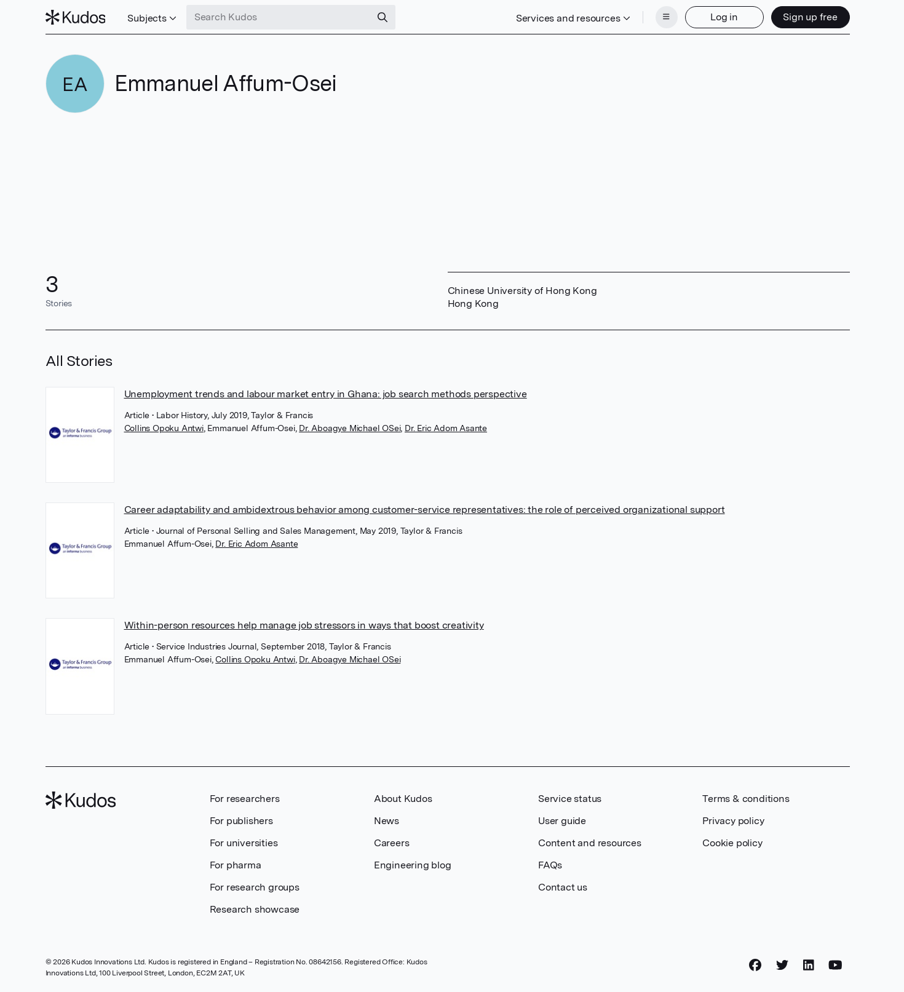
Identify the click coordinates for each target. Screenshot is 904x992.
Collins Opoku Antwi (164, 428)
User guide (562, 821)
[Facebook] (755, 965)
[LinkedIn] (808, 965)
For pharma (235, 865)
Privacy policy (733, 821)
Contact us (562, 887)
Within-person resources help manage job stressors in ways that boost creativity (304, 625)
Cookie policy (732, 843)
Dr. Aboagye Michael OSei (349, 428)
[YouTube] (835, 965)
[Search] (382, 17)
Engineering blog (412, 865)
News (386, 821)
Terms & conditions (745, 798)
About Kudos (403, 798)
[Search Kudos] (278, 17)
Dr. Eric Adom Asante (446, 428)
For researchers (245, 798)
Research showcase (255, 909)
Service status (569, 798)
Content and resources (589, 843)
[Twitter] (782, 965)
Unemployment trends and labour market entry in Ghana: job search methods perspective (325, 394)
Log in (724, 17)
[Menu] (667, 17)
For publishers (241, 821)
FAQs (550, 865)
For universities (244, 843)
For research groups (254, 887)
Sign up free (810, 17)
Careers (392, 843)
